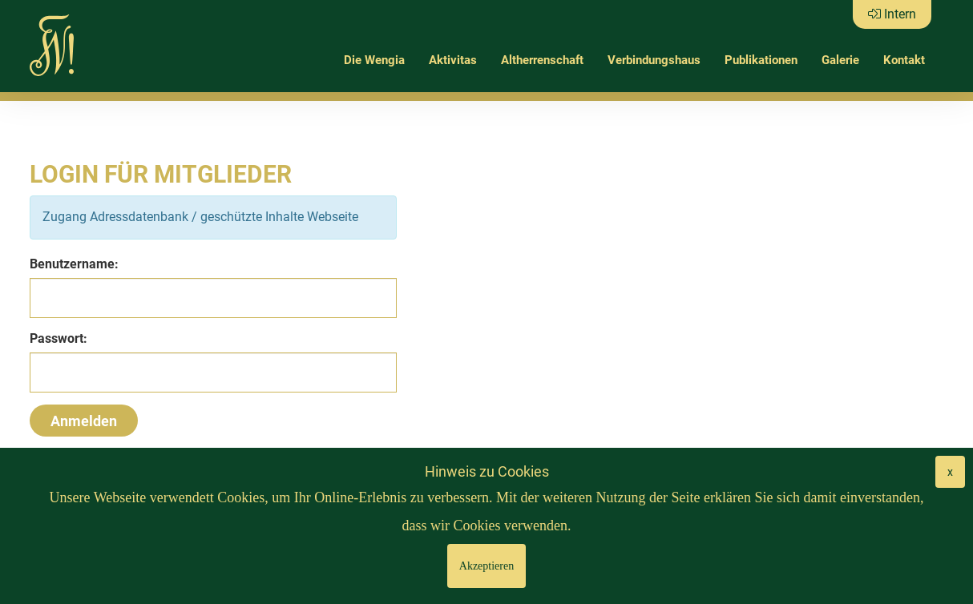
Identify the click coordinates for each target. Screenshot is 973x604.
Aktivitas (453, 60)
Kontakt (904, 60)
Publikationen (761, 60)
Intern (892, 14)
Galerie (840, 60)
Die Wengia (374, 60)
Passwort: (58, 338)
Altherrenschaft (542, 60)
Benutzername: (74, 264)
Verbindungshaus (654, 60)
